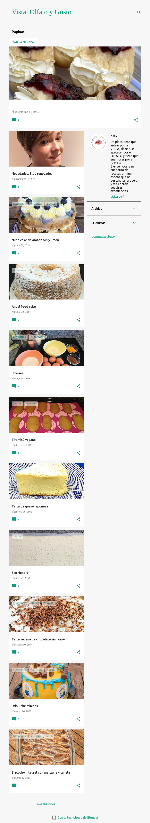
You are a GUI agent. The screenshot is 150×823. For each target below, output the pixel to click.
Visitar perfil (118, 196)
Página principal (24, 42)
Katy (114, 135)
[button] (136, 120)
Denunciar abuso (103, 236)
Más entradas (46, 804)
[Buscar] (139, 12)
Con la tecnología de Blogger (75, 817)
